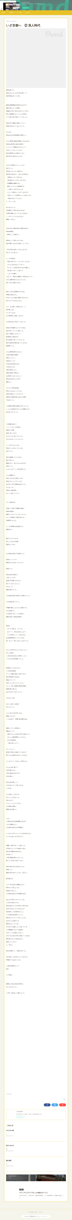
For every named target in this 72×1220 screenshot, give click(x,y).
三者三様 (11, 12)
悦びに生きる (10, 1145)
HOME (3, 12)
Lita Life (27, 12)
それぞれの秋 (10, 1130)
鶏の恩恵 (8, 1161)
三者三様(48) (9, 1094)
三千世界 (19, 12)
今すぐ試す (25, 7)
